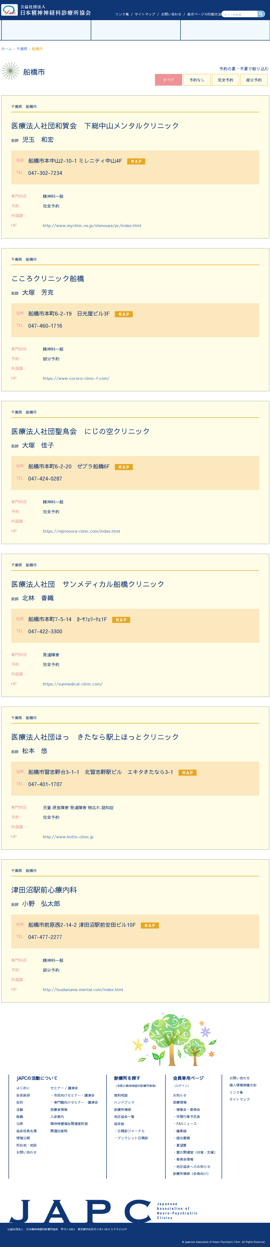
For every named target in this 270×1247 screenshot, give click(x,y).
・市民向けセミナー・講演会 (72, 1095)
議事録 (181, 1130)
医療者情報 (58, 1109)
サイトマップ (145, 14)
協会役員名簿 (26, 1130)
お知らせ (180, 1095)
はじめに (23, 1087)
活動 (19, 1109)
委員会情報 (184, 1159)
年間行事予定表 (188, 1116)
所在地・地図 (26, 1145)
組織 (19, 1116)
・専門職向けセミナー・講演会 (74, 1102)
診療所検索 (122, 1109)
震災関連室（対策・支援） (196, 1152)
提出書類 (183, 1137)
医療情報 (180, 1102)
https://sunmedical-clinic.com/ (73, 684)
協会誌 (119, 1123)
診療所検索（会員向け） (191, 1173)
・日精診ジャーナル (129, 1130)
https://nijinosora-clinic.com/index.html (81, 531)
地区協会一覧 (124, 1116)
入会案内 (57, 1116)
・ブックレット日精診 (131, 1137)
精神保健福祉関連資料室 (69, 1123)
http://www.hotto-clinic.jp (68, 836)
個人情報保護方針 (243, 1085)
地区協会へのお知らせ (193, 1166)
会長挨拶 (23, 1095)
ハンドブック (124, 1102)
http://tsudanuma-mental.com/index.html (83, 989)
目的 (19, 1102)
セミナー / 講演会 (64, 1087)
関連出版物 (58, 1130)
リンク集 (122, 14)
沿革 (19, 1123)
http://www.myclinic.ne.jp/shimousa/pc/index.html (92, 225)
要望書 (181, 1145)
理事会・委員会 (188, 1109)
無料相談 (121, 1095)
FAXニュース (186, 1123)
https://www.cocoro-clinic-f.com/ (76, 378)
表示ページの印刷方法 (204, 14)
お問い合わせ (171, 14)
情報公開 (23, 1137)
